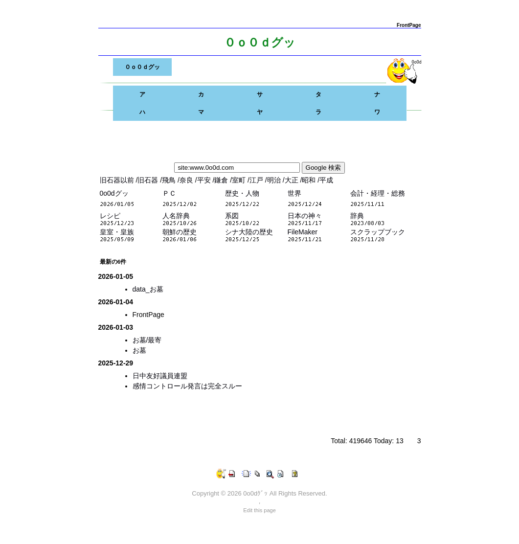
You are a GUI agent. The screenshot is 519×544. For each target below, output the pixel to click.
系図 (232, 216)
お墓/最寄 (147, 340)
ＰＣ (169, 193)
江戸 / (258, 180)
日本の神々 (305, 216)
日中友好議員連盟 (160, 376)
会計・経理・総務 (377, 193)
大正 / (293, 180)
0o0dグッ (114, 193)
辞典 (357, 216)
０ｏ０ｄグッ (142, 67)
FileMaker (302, 232)
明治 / (276, 180)
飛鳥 (170, 180)
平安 (205, 180)
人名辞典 (176, 216)
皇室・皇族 (117, 232)
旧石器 (148, 180)
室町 (240, 180)
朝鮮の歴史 (179, 232)
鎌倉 (222, 180)
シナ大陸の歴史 (249, 232)
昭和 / (310, 180)
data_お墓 (148, 289)
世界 (294, 193)
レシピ (110, 216)
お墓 (139, 350)
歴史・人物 (242, 193)
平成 (326, 180)
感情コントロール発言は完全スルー (187, 386)
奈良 (187, 180)
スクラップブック (377, 232)
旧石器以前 (118, 180)
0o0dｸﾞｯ (255, 493)
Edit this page (259, 510)
